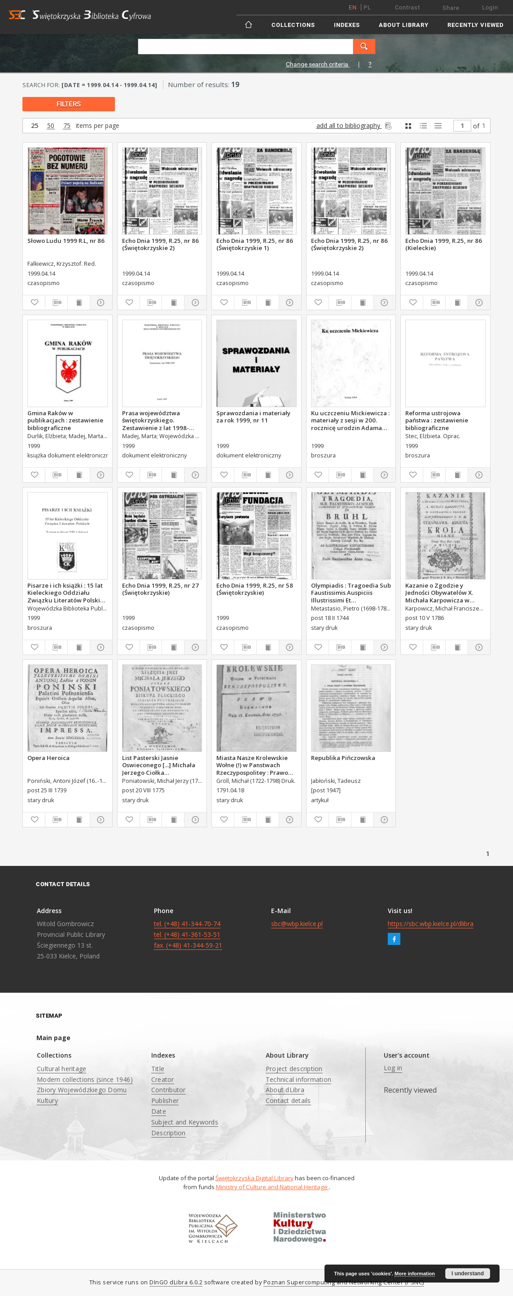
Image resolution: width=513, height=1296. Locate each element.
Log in (393, 1067)
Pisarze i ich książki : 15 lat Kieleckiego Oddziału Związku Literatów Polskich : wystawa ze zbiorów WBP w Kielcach (67, 592)
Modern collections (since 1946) (85, 1079)
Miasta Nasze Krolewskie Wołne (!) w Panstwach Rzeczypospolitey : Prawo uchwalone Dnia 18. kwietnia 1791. (252, 765)
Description (168, 1133)
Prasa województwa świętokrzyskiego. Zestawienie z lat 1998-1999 (155, 420)
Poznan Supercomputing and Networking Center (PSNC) (343, 1282)
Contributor (168, 1089)
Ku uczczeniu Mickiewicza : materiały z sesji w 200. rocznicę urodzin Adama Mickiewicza (350, 420)
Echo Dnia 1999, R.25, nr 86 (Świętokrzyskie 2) (160, 244)
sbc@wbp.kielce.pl (297, 923)
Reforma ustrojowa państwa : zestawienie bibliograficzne (436, 420)
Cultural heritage (61, 1068)
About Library (404, 25)
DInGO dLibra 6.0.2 (175, 1282)
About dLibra (285, 1089)
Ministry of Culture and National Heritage (272, 1187)
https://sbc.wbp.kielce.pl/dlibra (431, 923)
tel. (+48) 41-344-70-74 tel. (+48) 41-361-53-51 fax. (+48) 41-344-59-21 (188, 934)
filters (69, 104)
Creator (162, 1079)
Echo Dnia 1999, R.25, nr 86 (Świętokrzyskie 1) (254, 244)
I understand (468, 1273)
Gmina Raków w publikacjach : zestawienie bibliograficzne (65, 420)
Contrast (407, 7)
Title (157, 1068)
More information (415, 1273)
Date (158, 1111)
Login (490, 7)
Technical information (298, 1079)
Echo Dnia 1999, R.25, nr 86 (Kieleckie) (443, 244)
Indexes (347, 25)
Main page (53, 1037)
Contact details (288, 1100)
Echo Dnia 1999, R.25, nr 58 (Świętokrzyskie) (254, 589)
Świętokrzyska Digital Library (254, 1178)
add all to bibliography (354, 125)
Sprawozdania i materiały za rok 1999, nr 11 (253, 416)
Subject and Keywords (184, 1122)
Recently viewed (475, 25)
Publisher (165, 1100)
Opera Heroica (48, 758)
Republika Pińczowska (343, 758)
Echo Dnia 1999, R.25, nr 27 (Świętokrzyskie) (160, 589)
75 (66, 126)
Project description (294, 1068)
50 (50, 126)
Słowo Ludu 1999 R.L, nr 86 (66, 241)
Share (451, 7)
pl (367, 7)
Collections (293, 25)
